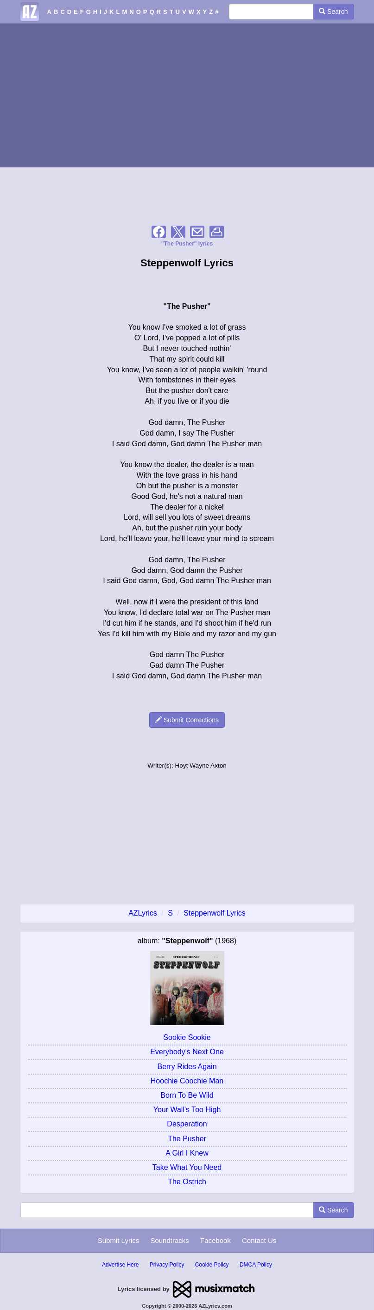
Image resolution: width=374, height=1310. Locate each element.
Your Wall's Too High (187, 1109)
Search (333, 11)
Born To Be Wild (186, 1095)
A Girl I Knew (186, 1153)
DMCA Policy (256, 1264)
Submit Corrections (187, 720)
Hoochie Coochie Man (187, 1081)
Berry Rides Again (186, 1066)
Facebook (215, 1240)
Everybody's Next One (187, 1052)
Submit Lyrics (118, 1240)
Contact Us (259, 1240)
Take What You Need (187, 1167)
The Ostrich (187, 1182)
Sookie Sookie (186, 1037)
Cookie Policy (212, 1264)
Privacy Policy (167, 1264)
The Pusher (187, 1139)
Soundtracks (169, 1240)
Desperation (187, 1124)
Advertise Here (120, 1264)
